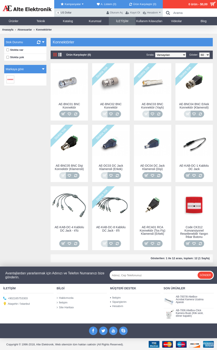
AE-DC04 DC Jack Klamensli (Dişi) (152, 167)
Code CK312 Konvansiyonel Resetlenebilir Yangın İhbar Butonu (194, 232)
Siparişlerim (118, 301)
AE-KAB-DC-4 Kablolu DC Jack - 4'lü (69, 228)
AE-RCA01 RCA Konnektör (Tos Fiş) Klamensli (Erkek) (152, 230)
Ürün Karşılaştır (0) (78, 54)
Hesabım (116, 306)
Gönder (205, 275)
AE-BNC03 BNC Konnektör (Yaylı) (152, 105)
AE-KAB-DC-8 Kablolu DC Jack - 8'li (110, 228)
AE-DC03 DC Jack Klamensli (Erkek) (111, 167)
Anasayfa (7, 29)
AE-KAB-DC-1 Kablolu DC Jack (194, 167)
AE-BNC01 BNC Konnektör (69, 105)
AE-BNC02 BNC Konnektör (111, 105)
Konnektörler (44, 29)
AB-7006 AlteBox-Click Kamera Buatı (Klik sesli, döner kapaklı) (190, 313)
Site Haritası (65, 307)
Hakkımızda (65, 297)
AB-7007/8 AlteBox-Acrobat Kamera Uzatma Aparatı (190, 299)
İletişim (62, 302)
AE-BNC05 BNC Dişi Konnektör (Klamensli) (69, 167)
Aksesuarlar (25, 29)
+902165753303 (15, 298)
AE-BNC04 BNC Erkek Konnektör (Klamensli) (194, 105)
